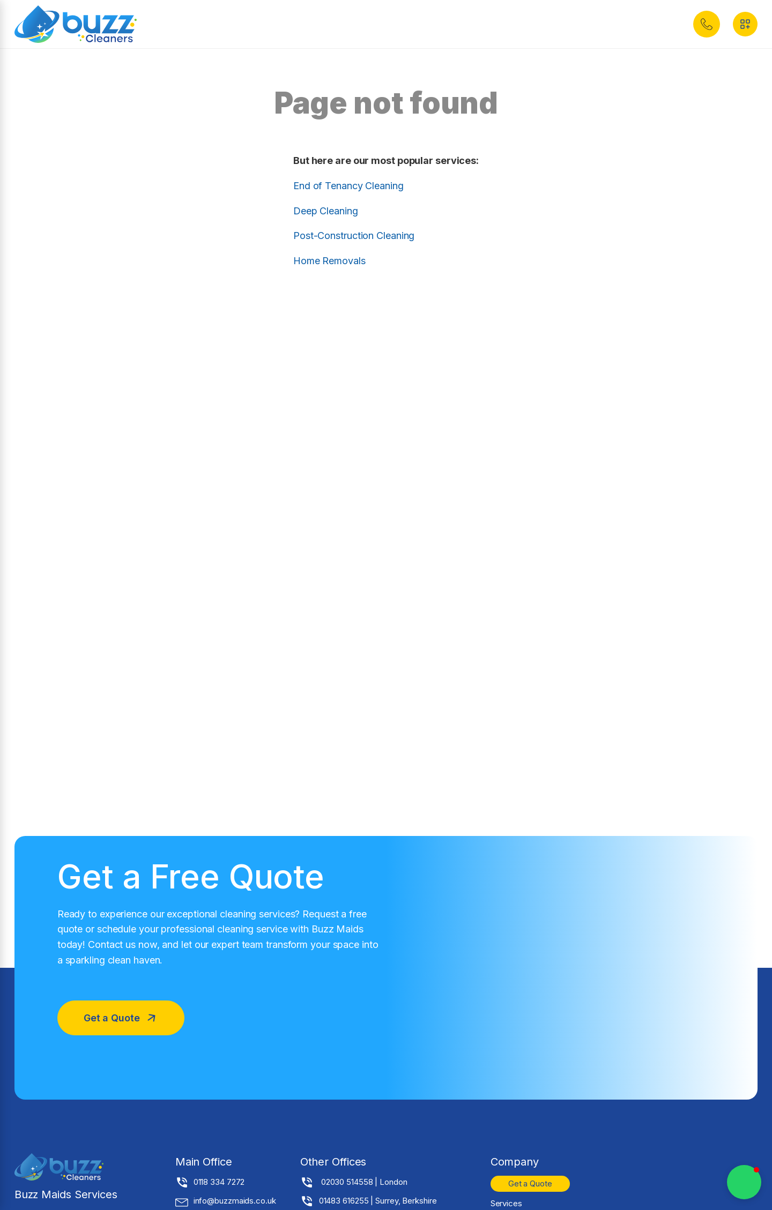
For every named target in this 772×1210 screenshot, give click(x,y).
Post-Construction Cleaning (353, 235)
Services (506, 1203)
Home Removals (329, 260)
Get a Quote (530, 1183)
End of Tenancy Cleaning (348, 185)
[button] (706, 24)
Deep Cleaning (325, 210)
